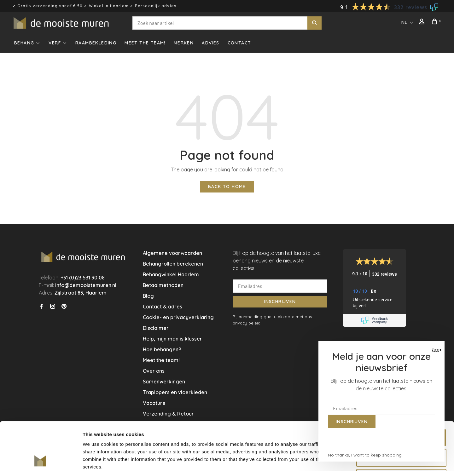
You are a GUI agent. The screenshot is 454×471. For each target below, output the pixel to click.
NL (404, 22)
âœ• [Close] (436, 350)
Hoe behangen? (162, 349)
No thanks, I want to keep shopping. (365, 455)
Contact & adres (162, 306)
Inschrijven (280, 301)
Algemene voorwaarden (172, 253)
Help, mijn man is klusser (172, 339)
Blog (148, 296)
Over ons (154, 371)
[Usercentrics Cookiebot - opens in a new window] (40, 458)
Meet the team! (145, 43)
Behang (24, 43)
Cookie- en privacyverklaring (178, 317)
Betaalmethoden (163, 285)
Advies (210, 43)
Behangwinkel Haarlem (171, 274)
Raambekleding (95, 43)
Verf (55, 43)
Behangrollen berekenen (173, 264)
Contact (239, 43)
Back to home (227, 186)
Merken (184, 43)
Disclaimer (156, 328)
